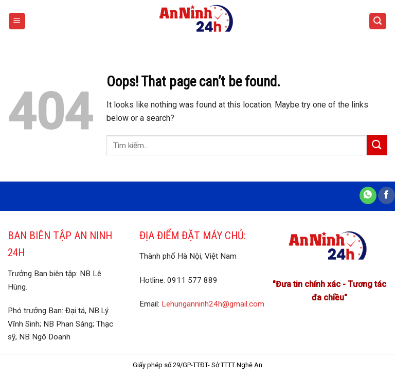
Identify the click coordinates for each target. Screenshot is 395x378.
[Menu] (17, 21)
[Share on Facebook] (386, 195)
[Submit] (377, 145)
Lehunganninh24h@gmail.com (212, 304)
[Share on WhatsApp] (368, 195)
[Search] (378, 21)
